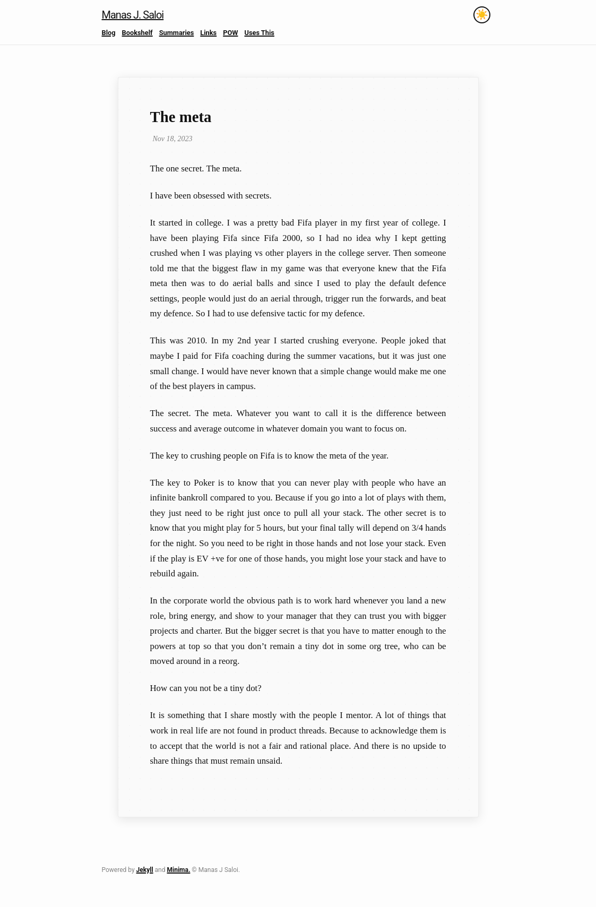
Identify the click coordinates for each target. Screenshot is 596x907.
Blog (109, 33)
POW (230, 33)
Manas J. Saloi (133, 14)
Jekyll (144, 870)
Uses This (259, 33)
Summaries (176, 33)
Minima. (178, 870)
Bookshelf (137, 33)
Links (208, 33)
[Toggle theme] (481, 14)
